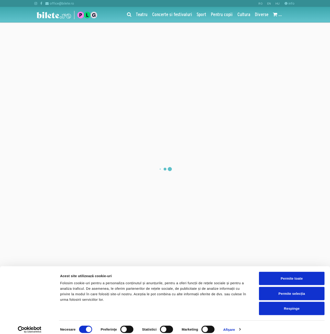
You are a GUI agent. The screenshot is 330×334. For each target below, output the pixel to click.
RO (260, 3)
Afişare (229, 325)
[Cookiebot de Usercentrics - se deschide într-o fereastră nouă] (30, 325)
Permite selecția (291, 289)
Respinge (292, 304)
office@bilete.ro (59, 3)
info (289, 3)
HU (277, 3)
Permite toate (292, 274)
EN (269, 3)
